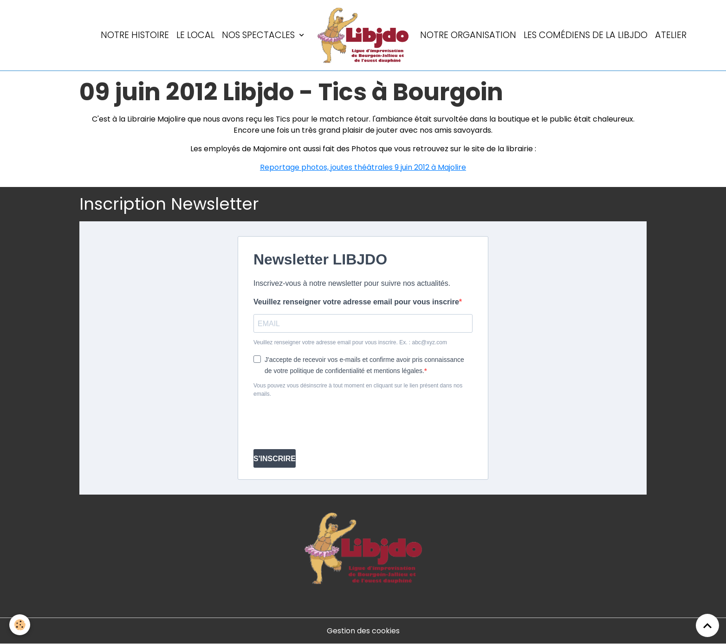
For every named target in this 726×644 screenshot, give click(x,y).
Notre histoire (135, 35)
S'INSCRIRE (274, 459)
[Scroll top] (707, 625)
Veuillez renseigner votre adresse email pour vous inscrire (356, 302)
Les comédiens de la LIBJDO (586, 35)
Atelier (671, 35)
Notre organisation (468, 35)
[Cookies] (19, 624)
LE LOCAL (195, 35)
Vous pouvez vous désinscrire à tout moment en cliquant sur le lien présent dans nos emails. (357, 389)
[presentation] (324, 424)
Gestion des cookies (363, 630)
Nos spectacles (259, 35)
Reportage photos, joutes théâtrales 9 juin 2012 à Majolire (363, 167)
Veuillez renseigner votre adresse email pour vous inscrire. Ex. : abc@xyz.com (350, 342)
